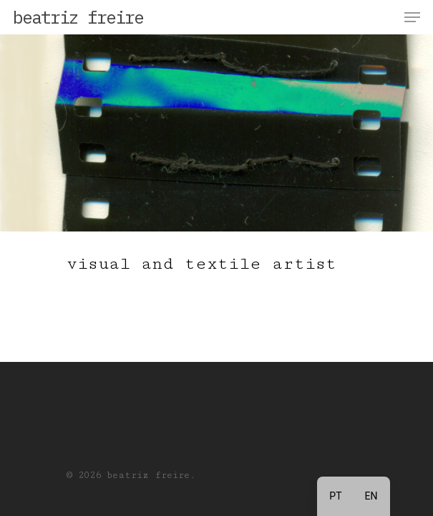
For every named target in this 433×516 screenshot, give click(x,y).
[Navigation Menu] (412, 17)
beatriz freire (78, 17)
